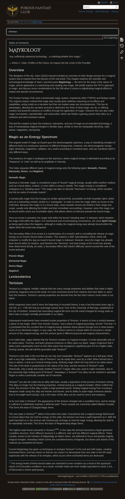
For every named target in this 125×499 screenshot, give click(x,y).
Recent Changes (86, 11)
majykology (36, 22)
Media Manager (102, 11)
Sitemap (115, 11)
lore (27, 22)
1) (46, 191)
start (21, 22)
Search (117, 7)
